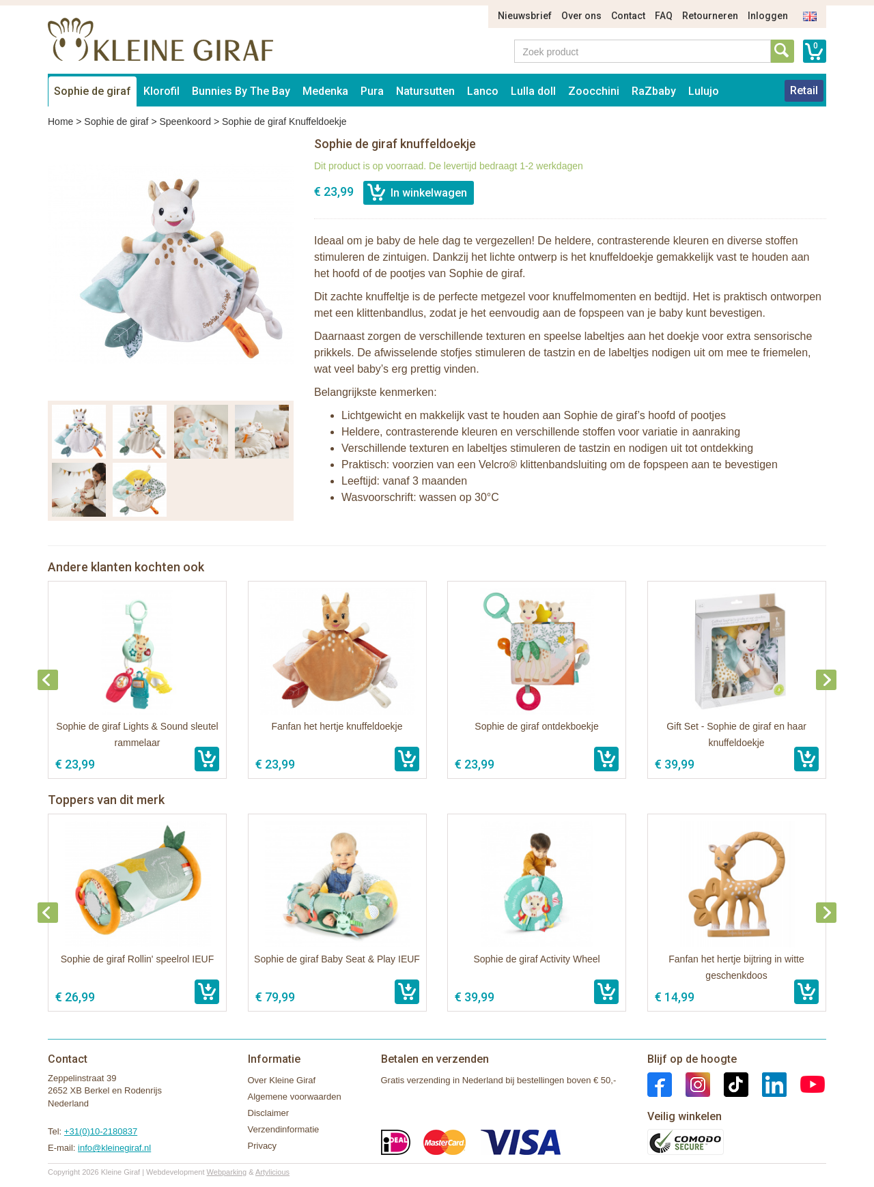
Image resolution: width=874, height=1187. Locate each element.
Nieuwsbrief (525, 15)
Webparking (227, 1172)
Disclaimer (269, 1113)
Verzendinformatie (284, 1129)
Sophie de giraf (92, 91)
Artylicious (272, 1172)
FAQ (664, 15)
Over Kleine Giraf (282, 1080)
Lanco (482, 91)
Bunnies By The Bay (241, 91)
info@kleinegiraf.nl (114, 1148)
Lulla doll (533, 91)
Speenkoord (185, 121)
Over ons (581, 15)
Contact (628, 15)
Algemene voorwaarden (294, 1096)
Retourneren (710, 15)
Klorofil (161, 91)
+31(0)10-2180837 (100, 1131)
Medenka (325, 91)
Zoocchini (593, 91)
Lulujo (703, 91)
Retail (804, 90)
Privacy (262, 1146)
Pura (372, 91)
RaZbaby (654, 91)
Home (60, 121)
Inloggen (768, 15)
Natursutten (425, 91)
